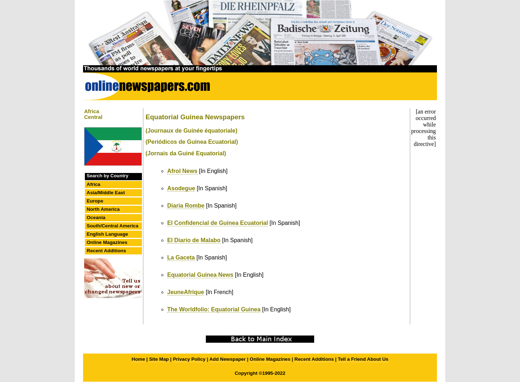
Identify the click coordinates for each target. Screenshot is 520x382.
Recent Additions (106, 250)
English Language (107, 234)
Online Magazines (107, 242)
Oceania (96, 217)
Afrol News (182, 171)
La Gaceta (181, 257)
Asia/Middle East (106, 192)
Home (138, 359)
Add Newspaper (227, 359)
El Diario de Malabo (194, 240)
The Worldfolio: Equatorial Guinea (213, 309)
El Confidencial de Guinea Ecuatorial (217, 223)
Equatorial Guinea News (200, 275)
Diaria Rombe (185, 206)
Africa (93, 184)
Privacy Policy (189, 359)
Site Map (159, 359)
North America (103, 209)
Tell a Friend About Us (363, 359)
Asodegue (181, 188)
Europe (95, 201)
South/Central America (112, 225)
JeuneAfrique (185, 292)
